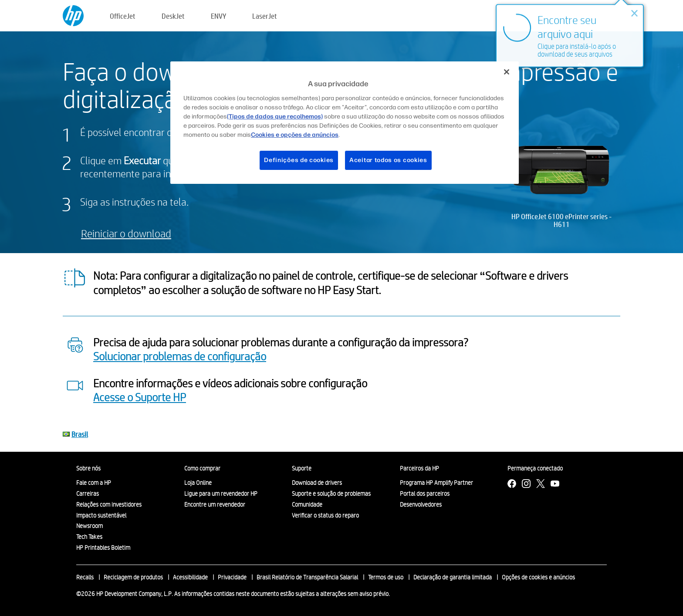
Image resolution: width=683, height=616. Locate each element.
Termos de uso (385, 577)
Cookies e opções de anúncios (294, 135)
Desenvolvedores (421, 504)
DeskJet (173, 16)
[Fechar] (506, 71)
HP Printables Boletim (103, 548)
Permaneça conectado (535, 468)
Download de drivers (317, 483)
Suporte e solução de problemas (331, 494)
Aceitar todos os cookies (388, 160)
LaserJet (264, 16)
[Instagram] (526, 484)
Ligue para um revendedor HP (220, 494)
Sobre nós (88, 468)
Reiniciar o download (126, 233)
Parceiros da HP (419, 468)
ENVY (218, 16)
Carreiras (87, 494)
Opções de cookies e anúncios (538, 577)
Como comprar (202, 468)
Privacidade (232, 577)
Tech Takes (89, 537)
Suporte (301, 468)
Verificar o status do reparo (325, 515)
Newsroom (89, 526)
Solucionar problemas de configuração (179, 356)
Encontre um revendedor (214, 504)
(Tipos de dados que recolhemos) (275, 116)
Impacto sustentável (101, 515)
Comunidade (307, 504)
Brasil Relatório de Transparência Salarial (307, 577)
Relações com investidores (109, 504)
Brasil (79, 434)
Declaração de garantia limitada (452, 577)
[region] (344, 122)
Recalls (85, 577)
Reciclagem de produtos (133, 577)
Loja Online (198, 483)
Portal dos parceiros (425, 494)
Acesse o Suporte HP (139, 397)
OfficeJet (122, 16)
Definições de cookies (299, 160)
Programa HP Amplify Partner (436, 483)
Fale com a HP (93, 483)
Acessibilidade (190, 577)
